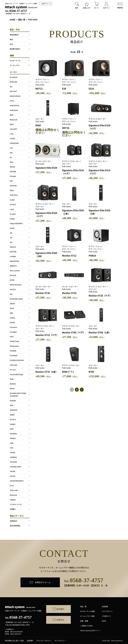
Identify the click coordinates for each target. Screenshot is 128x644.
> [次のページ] (81, 389)
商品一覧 (21, 19)
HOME (12, 19)
